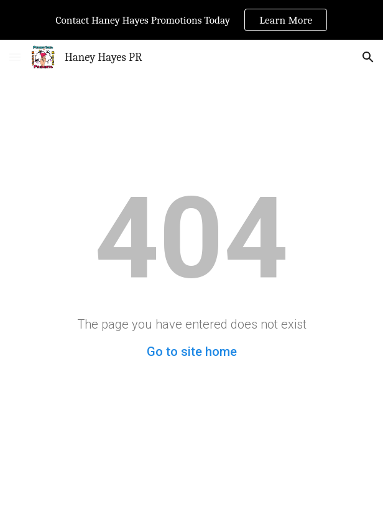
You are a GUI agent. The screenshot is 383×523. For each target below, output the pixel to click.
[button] (15, 57)
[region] (191, 20)
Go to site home (192, 351)
